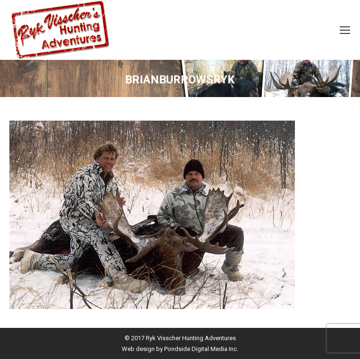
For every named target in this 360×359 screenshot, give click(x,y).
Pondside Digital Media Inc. (201, 348)
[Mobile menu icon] (345, 30)
